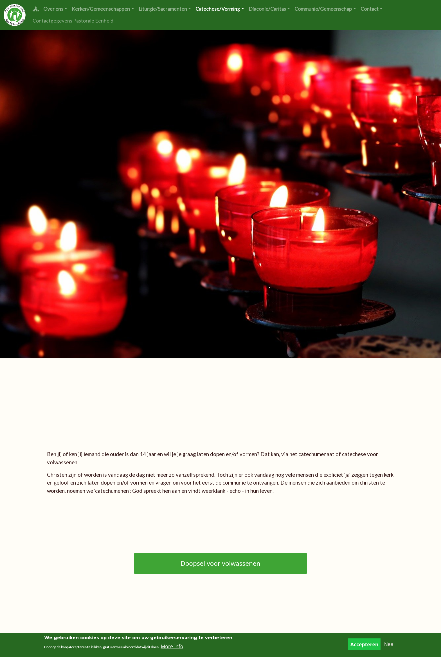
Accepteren (364, 646)
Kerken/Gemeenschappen (101, 9)
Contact (370, 9)
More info (172, 648)
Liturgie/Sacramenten (163, 9)
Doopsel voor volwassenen (220, 563)
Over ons (53, 9)
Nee (388, 646)
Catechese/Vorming (217, 9)
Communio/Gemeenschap (323, 9)
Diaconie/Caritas (267, 9)
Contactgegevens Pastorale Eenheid (73, 21)
